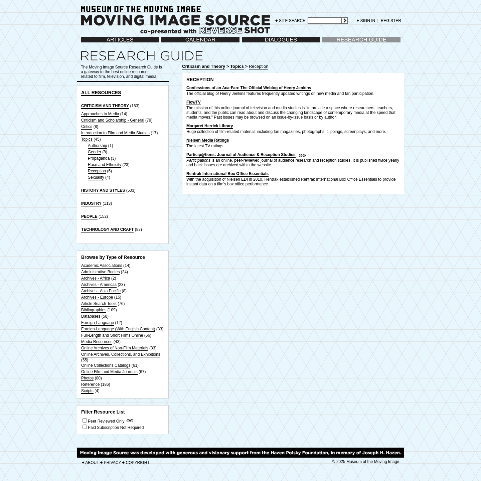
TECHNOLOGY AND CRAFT (107, 229)
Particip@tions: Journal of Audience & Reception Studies (241, 154)
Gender (94, 152)
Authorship (97, 145)
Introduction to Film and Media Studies (115, 133)
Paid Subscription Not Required (116, 427)
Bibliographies (93, 310)
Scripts (87, 390)
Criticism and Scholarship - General (112, 120)
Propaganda (99, 158)
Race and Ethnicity (104, 164)
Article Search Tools (99, 303)
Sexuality (96, 177)
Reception (97, 171)
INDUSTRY (91, 203)
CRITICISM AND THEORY (105, 106)
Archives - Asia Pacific (101, 291)
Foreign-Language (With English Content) (118, 329)
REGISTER (391, 20)
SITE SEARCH (290, 20)
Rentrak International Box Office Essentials (227, 173)
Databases (90, 316)
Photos (87, 378)
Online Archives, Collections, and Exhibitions (120, 354)
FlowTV (193, 102)
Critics (86, 126)
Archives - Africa (95, 278)
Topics (87, 139)
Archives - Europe (97, 297)
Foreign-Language (97, 322)
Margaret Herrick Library (209, 126)
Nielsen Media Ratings (207, 140)
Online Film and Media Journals (109, 371)
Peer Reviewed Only (106, 421)
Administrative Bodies (100, 272)
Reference (90, 384)
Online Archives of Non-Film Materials (114, 348)
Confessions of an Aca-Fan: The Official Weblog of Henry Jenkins (248, 88)
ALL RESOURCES (101, 92)
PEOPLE (89, 216)
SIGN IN (366, 20)
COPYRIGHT (136, 462)
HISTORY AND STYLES (103, 190)
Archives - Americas (99, 284)
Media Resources (96, 341)
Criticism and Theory (203, 66)
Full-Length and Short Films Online (112, 335)
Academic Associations (101, 265)
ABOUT (90, 462)
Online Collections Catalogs (105, 365)
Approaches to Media (100, 114)
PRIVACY (110, 462)
